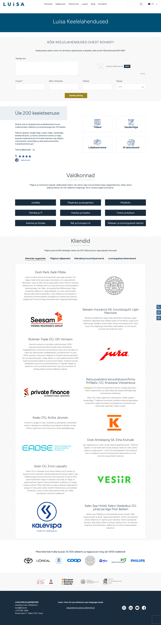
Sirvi (127, 66)
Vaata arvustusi (25, 160)
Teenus (119, 81)
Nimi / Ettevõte (56, 81)
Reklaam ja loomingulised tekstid (125, 223)
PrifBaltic (88, 388)
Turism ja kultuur (125, 212)
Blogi (93, 4)
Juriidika (35, 202)
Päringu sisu (21, 58)
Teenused (48, 4)
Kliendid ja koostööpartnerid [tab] (89, 258)
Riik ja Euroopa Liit (80, 223)
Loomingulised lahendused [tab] (122, 258)
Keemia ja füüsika (35, 223)
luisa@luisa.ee (21, 608)
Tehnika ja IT (35, 212)
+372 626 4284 (21, 610)
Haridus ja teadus (80, 212)
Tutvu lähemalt (23, 149)
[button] (152, 4)
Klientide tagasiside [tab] (35, 258)
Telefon (86, 81)
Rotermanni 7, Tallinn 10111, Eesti (29, 613)
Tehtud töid (73, 4)
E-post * (19, 81)
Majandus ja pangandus (80, 202)
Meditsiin (125, 202)
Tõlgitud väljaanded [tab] (60, 258)
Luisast (85, 4)
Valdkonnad (60, 4)
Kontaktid (102, 4)
